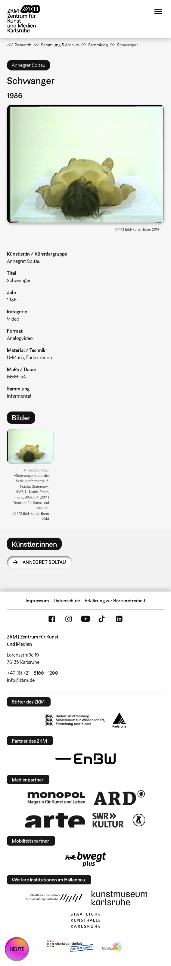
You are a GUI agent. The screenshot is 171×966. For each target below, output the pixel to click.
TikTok (102, 619)
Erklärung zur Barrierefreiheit (115, 600)
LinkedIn (119, 619)
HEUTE (17, 949)
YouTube (85, 619)
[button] (85, 164)
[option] (33, 477)
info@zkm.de (21, 680)
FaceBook (52, 619)
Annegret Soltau (44, 562)
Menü (158, 11)
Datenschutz (67, 600)
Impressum (37, 600)
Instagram (69, 619)
